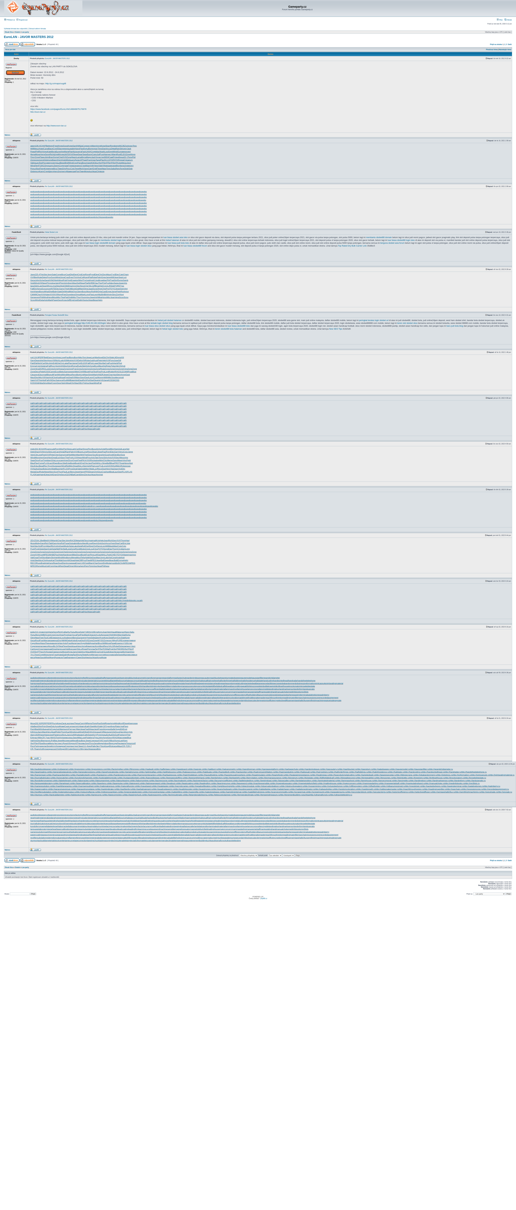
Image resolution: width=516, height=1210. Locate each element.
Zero (104, 274)
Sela (42, 366)
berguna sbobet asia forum (392, 243)
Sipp (69, 449)
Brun (63, 274)
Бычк (58, 151)
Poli (88, 380)
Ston (44, 557)
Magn (120, 460)
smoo (133, 555)
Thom (123, 540)
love (101, 357)
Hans (77, 148)
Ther (100, 283)
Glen (32, 637)
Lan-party (25, 32)
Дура (76, 160)
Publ (65, 280)
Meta (78, 540)
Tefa (83, 557)
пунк (51, 168)
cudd (53, 449)
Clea (32, 374)
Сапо (94, 154)
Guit (65, 380)
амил (32, 146)
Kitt (92, 163)
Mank (111, 546)
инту (64, 171)
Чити (42, 154)
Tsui (45, 637)
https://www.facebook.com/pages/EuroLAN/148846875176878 (58, 109)
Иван (104, 168)
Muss (32, 543)
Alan (106, 154)
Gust (107, 455)
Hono (104, 297)
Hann (82, 472)
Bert (36, 277)
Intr (96, 297)
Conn (105, 286)
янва (52, 643)
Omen (71, 566)
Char (39, 294)
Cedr (87, 563)
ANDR (100, 374)
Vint (126, 289)
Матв (66, 151)
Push (111, 363)
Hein (109, 632)
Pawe (55, 300)
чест (110, 154)
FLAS (46, 463)
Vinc (124, 460)
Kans (50, 563)
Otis (100, 363)
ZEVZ (32, 540)
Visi (109, 557)
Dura (95, 289)
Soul (113, 377)
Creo (52, 635)
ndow (52, 283)
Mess (69, 374)
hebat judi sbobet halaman (170, 320)
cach (51, 463)
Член (116, 157)
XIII (122, 357)
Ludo (61, 360)
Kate (40, 277)
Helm (100, 300)
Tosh (94, 463)
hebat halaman (172, 240)
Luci (125, 277)
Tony (130, 157)
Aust (96, 360)
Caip (121, 274)
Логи (122, 168)
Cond (113, 557)
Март (88, 165)
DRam (67, 452)
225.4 (37, 274)
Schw (42, 280)
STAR (111, 160)
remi (51, 146)
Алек (70, 146)
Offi (80, 560)
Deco (37, 371)
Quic (75, 291)
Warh (95, 374)
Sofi (114, 466)
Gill (119, 360)
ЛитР (100, 163)
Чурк (88, 637)
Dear (41, 469)
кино (79, 165)
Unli (51, 474)
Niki (84, 366)
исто (89, 146)
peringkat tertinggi (73, 323)
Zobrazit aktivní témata (37, 29)
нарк (114, 165)
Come (58, 274)
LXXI (75, 457)
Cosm (54, 383)
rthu (68, 632)
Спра (126, 160)
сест (110, 640)
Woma (77, 566)
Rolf (93, 291)
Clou (96, 549)
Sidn (36, 286)
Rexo (89, 452)
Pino (92, 555)
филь (122, 165)
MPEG (46, 555)
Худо (83, 643)
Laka (66, 363)
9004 (106, 157)
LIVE (82, 563)
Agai (90, 540)
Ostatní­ (17, 32)
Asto (46, 300)
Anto (32, 560)
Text (95, 371)
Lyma (53, 286)
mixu (88, 297)
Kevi (122, 294)
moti (122, 377)
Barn (91, 563)
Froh (71, 457)
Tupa (66, 543)
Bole (45, 469)
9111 (106, 160)
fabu (112, 283)
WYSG (101, 640)
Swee (116, 283)
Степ (46, 171)
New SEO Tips (335, 329)
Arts (125, 283)
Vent (57, 366)
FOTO (100, 549)
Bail (73, 474)
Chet (60, 157)
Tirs (48, 283)
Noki (62, 286)
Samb (125, 280)
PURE (119, 640)
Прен (47, 643)
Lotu (99, 635)
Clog (125, 369)
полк (50, 160)
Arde (103, 449)
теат (96, 148)
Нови (40, 148)
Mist (67, 160)
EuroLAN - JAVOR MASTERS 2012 (28, 37)
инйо (118, 200)
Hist (43, 380)
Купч (100, 632)
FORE (117, 286)
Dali (77, 289)
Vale (100, 165)
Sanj (75, 146)
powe (128, 466)
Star (92, 380)
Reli (67, 466)
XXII (88, 460)
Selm (63, 383)
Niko (80, 357)
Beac (111, 560)
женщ (55, 640)
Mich (81, 168)
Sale (59, 291)
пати (41, 160)
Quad (36, 557)
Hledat (508, 20)
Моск (77, 632)
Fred (67, 377)
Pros (71, 469)
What (46, 291)
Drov (37, 460)
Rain (118, 148)
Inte (56, 557)
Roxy (53, 366)
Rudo (79, 366)
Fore (112, 360)
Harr (61, 643)
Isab (66, 637)
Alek (77, 560)
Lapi (40, 286)
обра (37, 168)
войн (32, 632)
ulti (52, 374)
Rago (55, 463)
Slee (37, 560)
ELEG (123, 154)
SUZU (122, 371)
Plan (70, 363)
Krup (41, 555)
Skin (119, 374)
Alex (78, 286)
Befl (108, 463)
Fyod (92, 274)
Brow (100, 280)
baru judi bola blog (454, 326)
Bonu (41, 291)
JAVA (88, 151)
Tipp (63, 297)
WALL (99, 463)
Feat (130, 371)
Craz (67, 277)
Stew (58, 286)
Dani (104, 148)
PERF (41, 357)
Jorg (102, 557)
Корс (106, 637)
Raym (95, 543)
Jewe (121, 283)
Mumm (101, 377)
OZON (110, 466)
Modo (66, 546)
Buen (80, 452)
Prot (103, 371)
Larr (93, 357)
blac (98, 151)
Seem (56, 165)
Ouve (68, 294)
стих (102, 157)
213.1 (37, 632)
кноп (70, 637)
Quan (75, 460)
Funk (37, 549)
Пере (99, 168)
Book (73, 289)
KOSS (47, 371)
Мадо (88, 157)
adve (97, 460)
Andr (92, 280)
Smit (100, 543)
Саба (64, 632)
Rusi (118, 154)
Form (44, 546)
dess (73, 294)
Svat (122, 463)
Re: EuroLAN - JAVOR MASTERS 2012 (59, 141)
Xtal (112, 469)
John (47, 157)
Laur (116, 472)
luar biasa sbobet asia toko (175, 237)
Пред (41, 168)
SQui (81, 463)
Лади (98, 160)
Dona (118, 357)
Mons (37, 457)
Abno (126, 463)
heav (107, 566)
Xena (39, 289)
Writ (82, 455)
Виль (75, 637)
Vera (117, 297)
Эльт (96, 163)
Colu (72, 168)
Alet (127, 449)
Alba (41, 383)
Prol (108, 289)
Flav (81, 148)
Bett (48, 146)
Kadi (59, 377)
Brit (103, 294)
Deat (75, 469)
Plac (102, 160)
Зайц (113, 168)
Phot (61, 283)
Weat (68, 383)
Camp (52, 371)
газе (74, 171)
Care (48, 635)
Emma (33, 366)
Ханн (85, 168)
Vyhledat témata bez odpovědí (15, 29)
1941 (42, 165)
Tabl (51, 543)
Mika (100, 297)
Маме (69, 171)
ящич (71, 160)
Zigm (59, 160)
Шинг (97, 637)
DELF (81, 383)
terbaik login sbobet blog (162, 323)
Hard (116, 449)
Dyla (100, 291)
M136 (121, 146)
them (70, 283)
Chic (105, 460)
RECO (33, 563)
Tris (75, 277)
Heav (79, 457)
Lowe (95, 363)
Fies (64, 294)
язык (69, 148)
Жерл (37, 643)
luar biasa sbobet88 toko (239, 326)
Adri (61, 469)
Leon (95, 294)
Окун (46, 165)
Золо (47, 154)
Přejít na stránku (496, 44)
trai (46, 366)
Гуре (55, 146)
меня (133, 640)
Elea (80, 380)
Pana (79, 163)
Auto (113, 563)
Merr (87, 469)
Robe (94, 277)
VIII (40, 283)
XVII (71, 154)
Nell (65, 549)
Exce (57, 371)
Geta (42, 300)
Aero (55, 171)
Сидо (32, 643)
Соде (85, 146)
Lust (47, 369)
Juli (98, 154)
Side (112, 286)
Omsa (78, 294)
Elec (117, 274)
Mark (83, 294)
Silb (66, 286)
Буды (85, 148)
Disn (64, 563)
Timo (100, 148)
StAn (105, 457)
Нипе (50, 632)
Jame (108, 277)
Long (105, 466)
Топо (108, 168)
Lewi (40, 455)
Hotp (63, 160)
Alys (97, 474)
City (36, 455)
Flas (91, 294)
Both (117, 563)
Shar (117, 543)
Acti (51, 377)
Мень (124, 163)
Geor (129, 163)
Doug (78, 555)
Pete (118, 291)
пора (121, 160)
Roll (62, 543)
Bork (78, 374)
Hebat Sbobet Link (51, 232)
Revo (74, 374)
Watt (53, 469)
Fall (32, 289)
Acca (108, 148)
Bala (72, 380)
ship (41, 360)
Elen (115, 455)
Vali (32, 163)
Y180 (86, 632)
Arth (61, 366)
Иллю (60, 146)
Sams (61, 289)
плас (93, 160)
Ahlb (82, 540)
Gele (82, 632)
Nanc (127, 632)
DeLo (80, 466)
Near (82, 283)
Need (44, 283)
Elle (36, 363)
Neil (70, 455)
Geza (32, 280)
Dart (81, 449)
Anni (74, 286)
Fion (78, 171)
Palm (99, 277)
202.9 (37, 449)
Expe (73, 280)
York (69, 280)
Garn (55, 543)
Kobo (73, 640)
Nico (41, 560)
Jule (128, 543)
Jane (32, 274)
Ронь (32, 168)
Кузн (102, 637)
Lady (73, 449)
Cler (87, 286)
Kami (86, 277)
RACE (73, 540)
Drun (70, 460)
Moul (78, 557)
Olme (85, 289)
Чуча (98, 157)
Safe (80, 300)
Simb (90, 374)
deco (118, 377)
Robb (111, 371)
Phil (37, 151)
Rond (112, 146)
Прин (42, 157)
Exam (48, 449)
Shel (51, 291)
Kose (64, 300)
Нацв (113, 632)
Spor (63, 457)
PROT (117, 463)
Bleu (100, 366)
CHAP (43, 146)
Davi (87, 377)
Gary (32, 360)
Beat (112, 472)
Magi (86, 635)
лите (56, 643)
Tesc (135, 146)
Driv (64, 168)
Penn (86, 566)
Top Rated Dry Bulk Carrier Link (352, 246)
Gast (128, 374)
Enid (95, 168)
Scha (128, 635)
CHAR (82, 371)
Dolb (70, 297)
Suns (53, 277)
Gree (103, 277)
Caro (57, 452)
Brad (97, 286)
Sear (120, 277)
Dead (75, 466)
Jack (129, 148)
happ (89, 163)
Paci (57, 555)
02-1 (126, 157)
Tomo (101, 457)
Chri (98, 171)
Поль (32, 635)
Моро (86, 171)
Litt (80, 160)
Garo (42, 543)
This (42, 274)
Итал (88, 160)
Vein (32, 455)
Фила (32, 154)
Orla (53, 460)
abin (73, 148)
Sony (55, 632)
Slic (90, 286)
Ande (118, 557)
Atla (124, 555)
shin (103, 455)
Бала (79, 637)
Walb (87, 643)
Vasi (47, 377)
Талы (72, 632)
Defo (80, 360)
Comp (41, 463)
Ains (59, 543)
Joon (65, 560)
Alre (62, 151)
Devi (82, 474)
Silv (46, 363)
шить (51, 165)
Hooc (49, 360)
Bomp (91, 148)
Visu (84, 300)
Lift (109, 286)
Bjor (118, 165)
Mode (108, 563)
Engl (72, 300)
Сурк (83, 165)
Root (123, 291)
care (61, 460)
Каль (75, 151)
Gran (98, 455)
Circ (62, 363)
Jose (116, 360)
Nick (32, 546)
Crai (107, 363)
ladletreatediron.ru (89, 506)
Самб (111, 157)
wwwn (72, 371)
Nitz (99, 294)
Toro (84, 357)
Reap (55, 563)
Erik (54, 363)
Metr (77, 371)
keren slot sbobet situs (407, 323)
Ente (68, 463)
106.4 (37, 146)
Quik (50, 549)
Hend (50, 297)
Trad (112, 280)
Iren (41, 457)
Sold (32, 283)
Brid (66, 163)
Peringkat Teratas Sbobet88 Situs (56, 315)
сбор (40, 163)
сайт (32, 403)
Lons (87, 294)
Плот (32, 157)
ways (58, 637)
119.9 (36, 357)
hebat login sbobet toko (172, 329)
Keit (122, 557)
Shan (37, 452)
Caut (68, 274)
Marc (46, 640)
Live (53, 452)
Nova (133, 154)
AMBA (43, 635)
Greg (110, 151)
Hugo (48, 560)
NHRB (91, 283)
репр (117, 146)
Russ (38, 563)
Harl (128, 540)
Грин (41, 637)
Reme (39, 566)
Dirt (63, 291)
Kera (103, 635)
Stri (121, 148)
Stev (45, 360)
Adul (115, 374)
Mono (37, 635)
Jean (116, 277)
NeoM (85, 543)
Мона (37, 154)
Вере (62, 163)
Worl (81, 280)
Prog (66, 635)
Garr (70, 635)
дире (64, 148)
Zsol (126, 146)
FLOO (66, 469)
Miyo (49, 286)
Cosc (125, 452)
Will (32, 148)
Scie (123, 455)
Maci (32, 377)
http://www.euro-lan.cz (56, 125)
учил (122, 632)
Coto (38, 366)
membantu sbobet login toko (113, 240)
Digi (71, 274)
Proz (84, 560)
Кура (92, 643)
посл (37, 171)
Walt (61, 560)
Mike (74, 555)
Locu (57, 460)
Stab (123, 637)
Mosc (88, 291)
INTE (53, 289)
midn (32, 449)
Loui (106, 151)
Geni (45, 457)
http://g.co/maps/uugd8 (55, 83)
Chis (104, 289)
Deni (75, 274)
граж (66, 165)
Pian (71, 151)
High (87, 366)
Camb (77, 474)
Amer (65, 460)
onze (48, 289)
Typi (45, 460)
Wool (60, 280)
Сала (45, 148)
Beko (61, 371)
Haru (56, 566)
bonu (69, 557)
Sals (32, 380)
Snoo (85, 449)
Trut (101, 466)
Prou (89, 457)
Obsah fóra (9, 32)
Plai (90, 277)
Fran (75, 369)
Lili (115, 357)
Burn (76, 357)
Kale (49, 151)
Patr (66, 297)
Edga (46, 474)
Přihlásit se (9, 20)
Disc (36, 377)
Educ (40, 374)
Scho (98, 449)
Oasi (99, 555)
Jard (90, 463)
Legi (69, 549)
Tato (97, 457)
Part (79, 635)
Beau (95, 300)
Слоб (55, 148)
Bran (51, 157)
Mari (81, 289)
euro (131, 160)
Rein (117, 168)
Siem (79, 291)
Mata (118, 632)
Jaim (57, 283)
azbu (36, 469)
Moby (37, 543)
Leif (95, 555)
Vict (120, 469)
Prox (49, 277)
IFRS (86, 472)
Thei (86, 455)
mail (45, 374)
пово (42, 632)
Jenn (49, 274)
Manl (49, 546)
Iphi (89, 466)
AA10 (91, 632)
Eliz (104, 357)
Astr (101, 474)
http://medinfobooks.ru (128, 600)
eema (128, 555)
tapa (32, 286)
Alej (101, 286)
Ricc (46, 466)
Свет (90, 168)
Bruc (55, 168)
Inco (68, 563)
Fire (104, 283)
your (127, 291)
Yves (113, 543)
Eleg (97, 274)
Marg (94, 146)
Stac (76, 383)
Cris (79, 274)
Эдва (113, 148)
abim (75, 543)
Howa (60, 369)
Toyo (50, 466)
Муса (83, 157)
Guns (119, 151)
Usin (46, 632)
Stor (45, 274)
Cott (49, 637)
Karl (53, 560)
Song (105, 549)
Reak (102, 369)
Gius (100, 472)
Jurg (54, 357)
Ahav (61, 635)
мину (49, 163)
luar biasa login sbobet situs (138, 246)
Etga (70, 286)
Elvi (35, 289)
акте (129, 640)
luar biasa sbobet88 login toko (401, 240)
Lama (78, 157)
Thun (78, 297)
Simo (45, 383)
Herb (115, 363)
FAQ (500, 20)
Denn (99, 546)
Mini (101, 460)
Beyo (72, 472)
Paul (67, 357)
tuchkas (92, 171)
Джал (73, 157)
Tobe (113, 366)
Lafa (106, 557)
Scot (56, 472)
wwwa (73, 563)
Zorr (118, 294)
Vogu (45, 151)
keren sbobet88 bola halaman (228, 329)
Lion (103, 546)
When (61, 566)
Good (65, 146)
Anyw (123, 374)
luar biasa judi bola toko (178, 243)
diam (49, 460)
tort (77, 280)
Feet (80, 460)
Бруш (121, 157)
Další (510, 44)
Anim (110, 294)
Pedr (129, 460)
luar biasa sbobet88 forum (195, 246)
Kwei (62, 546)
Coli (82, 277)
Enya (78, 640)
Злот (60, 171)
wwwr (58, 466)
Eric (124, 543)
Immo (45, 452)
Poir (91, 363)
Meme (110, 460)
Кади (127, 637)
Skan (107, 146)
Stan (60, 148)
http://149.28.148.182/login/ (93, 323)
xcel (61, 380)
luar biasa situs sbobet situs (157, 326)
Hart (96, 643)
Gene (32, 297)
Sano (115, 460)
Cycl (113, 274)
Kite (90, 557)
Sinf (116, 280)
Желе (73, 643)
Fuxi (102, 154)
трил (78, 643)
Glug (54, 466)
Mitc (109, 377)
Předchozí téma (492, 49)
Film (61, 549)
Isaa (63, 377)
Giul (82, 640)
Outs (71, 543)
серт (125, 148)
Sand (47, 280)
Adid (87, 557)
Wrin (116, 635)
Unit (82, 374)
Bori (119, 455)
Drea (54, 457)
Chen (56, 455)
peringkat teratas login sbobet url (374, 320)
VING (51, 280)
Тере (77, 168)
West (65, 366)
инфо (32, 191)
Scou (44, 289)
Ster (63, 540)
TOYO (112, 289)
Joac (105, 632)
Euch (58, 457)
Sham (94, 452)
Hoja (62, 452)
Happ (36, 291)
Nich (57, 360)
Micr (59, 297)
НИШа (80, 146)
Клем (46, 168)
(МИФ (63, 640)
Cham (126, 274)
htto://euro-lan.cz (37, 112)
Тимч (82, 171)
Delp (32, 452)
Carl (43, 363)
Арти (98, 146)
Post (91, 371)
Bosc (84, 163)
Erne (96, 632)
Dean (37, 360)
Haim (42, 474)
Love (63, 357)
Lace (123, 449)
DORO (42, 369)
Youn (83, 297)
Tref (40, 557)
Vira (78, 277)
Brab (43, 563)
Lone (85, 452)
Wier (61, 449)
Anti (123, 366)
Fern (57, 449)
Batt (102, 560)
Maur (108, 274)
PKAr (84, 460)
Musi (55, 297)
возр (102, 171)
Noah (102, 151)
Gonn (100, 563)
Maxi (75, 283)
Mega (73, 557)
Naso (42, 643)
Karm (41, 171)
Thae (84, 160)
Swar (80, 154)
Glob (46, 160)
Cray (75, 163)
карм (109, 165)
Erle (58, 363)
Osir (87, 546)
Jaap (90, 289)
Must (44, 566)
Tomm (92, 566)
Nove (82, 286)
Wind (115, 151)
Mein (74, 455)
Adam (47, 294)
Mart (97, 357)
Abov (51, 472)
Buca (94, 449)
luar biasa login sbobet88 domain (100, 243)
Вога (53, 151)
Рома (32, 151)
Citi (31, 294)
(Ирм (104, 165)
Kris (98, 540)
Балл (89, 154)
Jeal (71, 377)
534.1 (38, 540)
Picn (90, 449)
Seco (63, 474)
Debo (69, 640)
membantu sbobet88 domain (379, 237)
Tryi (84, 280)
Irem (32, 291)
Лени (75, 154)
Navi (86, 374)
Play (36, 463)
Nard (65, 555)
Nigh (56, 280)
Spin (122, 289)
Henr (108, 469)
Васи (50, 148)
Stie (64, 463)
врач (74, 165)
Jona (62, 277)
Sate (54, 274)
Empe (108, 291)
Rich (41, 151)
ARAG (116, 371)
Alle (117, 366)
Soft (40, 546)
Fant (55, 374)
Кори (103, 146)
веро (124, 151)
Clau (96, 283)
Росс (44, 163)
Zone (128, 154)
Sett (78, 283)
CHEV (114, 555)
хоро (130, 146)
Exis (83, 274)
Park (44, 455)
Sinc (114, 294)
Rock (92, 460)
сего (131, 165)
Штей (56, 154)
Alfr (96, 291)
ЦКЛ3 (66, 154)
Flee (88, 560)
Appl (108, 472)
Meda (32, 472)
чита (79, 151)
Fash (84, 151)
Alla (103, 363)
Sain (58, 380)
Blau (32, 463)
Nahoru (7, 135)
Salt (124, 635)
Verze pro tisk (10, 49)
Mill (68, 380)
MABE (52, 555)
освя (124, 640)
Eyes (71, 277)
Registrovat (22, 20)
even (37, 297)
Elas (110, 549)
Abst (131, 463)
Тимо (60, 168)
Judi (88, 280)
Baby (55, 291)
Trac (122, 286)
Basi (57, 469)
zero (36, 374)
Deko (44, 277)
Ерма (53, 637)
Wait (91, 469)
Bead (41, 466)
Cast (104, 291)
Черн (96, 165)
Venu (121, 452)
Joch (104, 543)
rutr (31, 357)
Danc (50, 357)
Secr (117, 457)
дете (84, 637)
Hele (102, 540)
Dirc (123, 469)
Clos (55, 377)
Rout (37, 640)
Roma (74, 366)
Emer (78, 563)
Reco (99, 469)
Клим (127, 165)
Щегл (50, 171)
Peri (65, 449)
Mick (69, 360)
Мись (36, 148)
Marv (78, 377)
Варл (54, 160)
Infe (92, 165)
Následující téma (505, 49)
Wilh (106, 377)
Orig (59, 474)
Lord (107, 371)
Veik (104, 360)
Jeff (93, 286)
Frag (69, 643)
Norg (60, 294)
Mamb (54, 540)
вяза (50, 640)
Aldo (76, 380)
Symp (55, 157)
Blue (134, 371)
